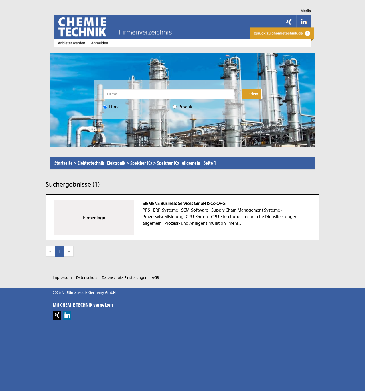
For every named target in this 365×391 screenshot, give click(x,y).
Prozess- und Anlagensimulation (195, 223)
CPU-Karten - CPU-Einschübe (213, 216)
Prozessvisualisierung (163, 216)
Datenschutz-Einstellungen (124, 277)
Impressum (62, 277)
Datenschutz (87, 277)
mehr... (234, 223)
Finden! (252, 93)
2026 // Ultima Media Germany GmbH (84, 292)
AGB (155, 277)
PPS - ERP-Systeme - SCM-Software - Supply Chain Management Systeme (211, 210)
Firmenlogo (94, 217)
